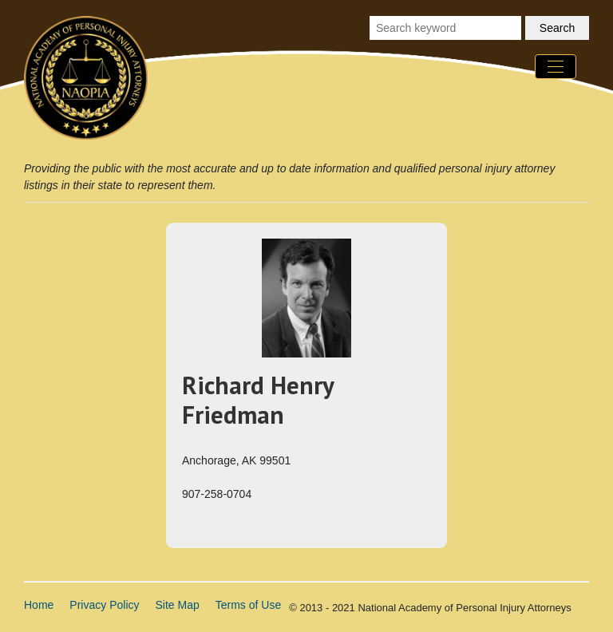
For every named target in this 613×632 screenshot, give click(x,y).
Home (38, 604)
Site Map (178, 604)
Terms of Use (248, 604)
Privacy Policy (104, 604)
